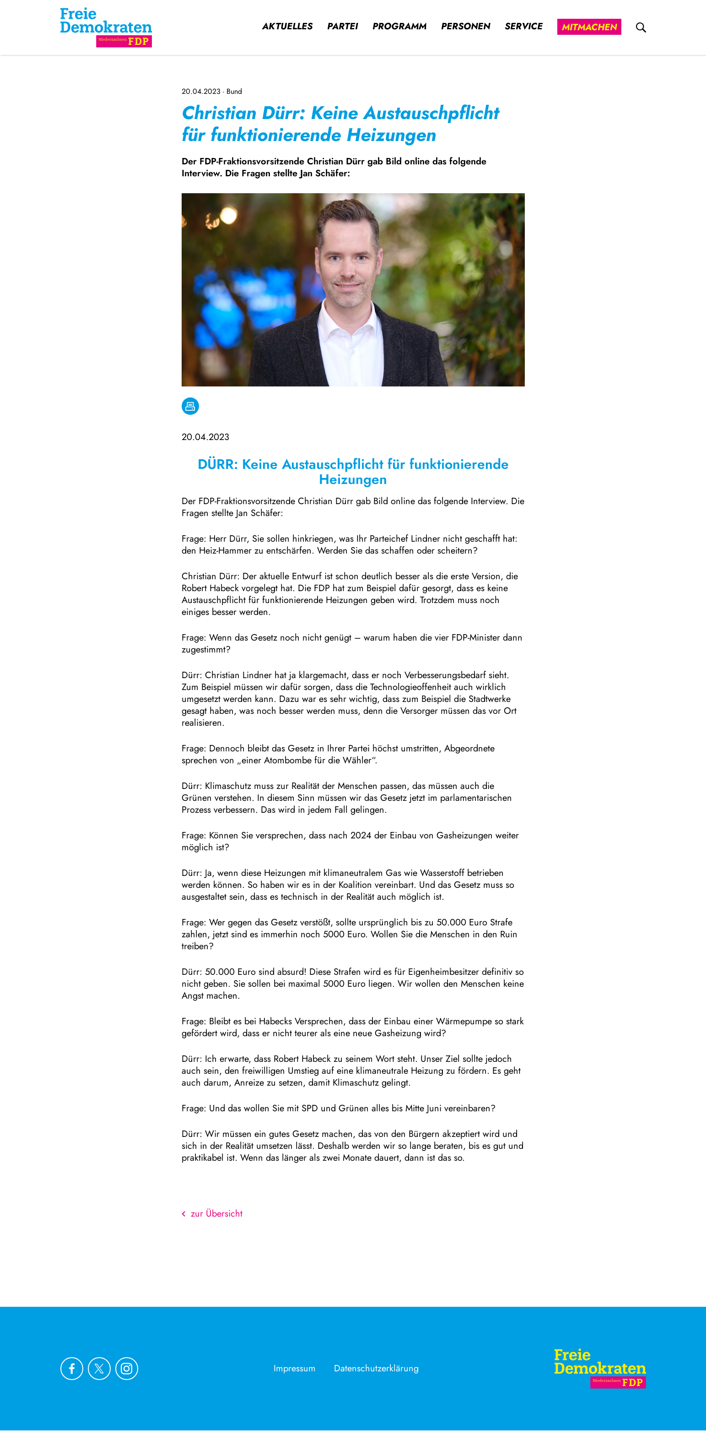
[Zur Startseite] (600, 1368)
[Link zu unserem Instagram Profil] (126, 1368)
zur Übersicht (212, 1214)
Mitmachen (589, 27)
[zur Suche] (641, 27)
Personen (465, 27)
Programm (399, 27)
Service (524, 27)
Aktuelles (287, 27)
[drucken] (190, 406)
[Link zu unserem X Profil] (99, 1368)
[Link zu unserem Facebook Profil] (71, 1368)
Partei (342, 27)
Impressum (295, 1368)
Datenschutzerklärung (376, 1368)
